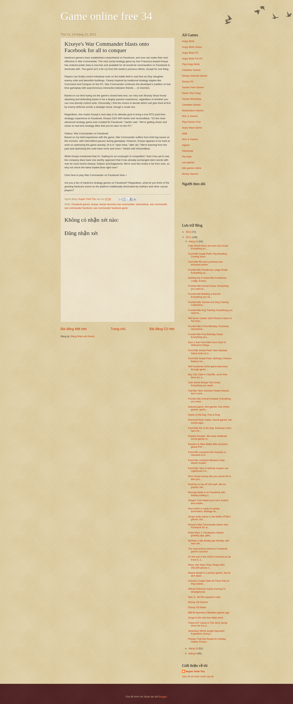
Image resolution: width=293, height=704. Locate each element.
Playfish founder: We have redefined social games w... (207, 437)
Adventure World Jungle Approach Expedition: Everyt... (206, 632)
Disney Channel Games (194, 75)
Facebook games (81, 204)
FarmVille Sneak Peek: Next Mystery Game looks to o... (207, 352)
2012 (189, 231)
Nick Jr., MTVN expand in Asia (204, 597)
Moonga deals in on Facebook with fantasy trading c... (206, 493)
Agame (186, 145)
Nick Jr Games (190, 116)
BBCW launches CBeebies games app (208, 612)
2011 (189, 237)
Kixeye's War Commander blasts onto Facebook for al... (208, 526)
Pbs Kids (187, 156)
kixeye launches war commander (117, 204)
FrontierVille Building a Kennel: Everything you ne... (204, 295)
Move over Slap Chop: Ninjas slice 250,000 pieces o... (206, 566)
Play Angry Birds (191, 64)
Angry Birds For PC (192, 58)
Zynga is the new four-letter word (205, 617)
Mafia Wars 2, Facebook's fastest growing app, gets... (205, 534)
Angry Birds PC (190, 52)
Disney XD (187, 81)
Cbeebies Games (191, 70)
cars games (188, 162)
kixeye (94, 204)
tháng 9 (193, 653)
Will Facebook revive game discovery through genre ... (208, 368)
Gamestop (187, 150)
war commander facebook (78, 208)
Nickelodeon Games (193, 110)
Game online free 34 (106, 16)
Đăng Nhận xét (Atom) (83, 336)
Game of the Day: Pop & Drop (204, 414)
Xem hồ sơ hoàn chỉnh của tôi (198, 676)
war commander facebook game (110, 208)
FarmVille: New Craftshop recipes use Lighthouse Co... (208, 469)
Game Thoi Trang (191, 93)
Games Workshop (191, 99)
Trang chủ (118, 329)
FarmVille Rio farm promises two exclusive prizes (205, 263)
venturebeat (142, 204)
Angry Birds (188, 41)
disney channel (190, 173)
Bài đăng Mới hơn (74, 329)
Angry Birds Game (192, 47)
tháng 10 (194, 648)
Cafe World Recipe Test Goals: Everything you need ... (204, 384)
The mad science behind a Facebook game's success (207, 550)
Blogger (163, 696)
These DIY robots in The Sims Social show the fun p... (207, 624)
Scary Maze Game (192, 127)
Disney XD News (197, 607)
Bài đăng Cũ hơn (162, 329)
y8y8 (184, 133)
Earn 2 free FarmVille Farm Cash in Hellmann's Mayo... (207, 343)
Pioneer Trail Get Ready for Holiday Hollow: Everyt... (207, 640)
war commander (158, 204)
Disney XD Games (198, 602)
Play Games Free (191, 121)
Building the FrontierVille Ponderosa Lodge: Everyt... (207, 279)
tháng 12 (194, 241)
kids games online (191, 168)
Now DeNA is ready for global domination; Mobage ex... (203, 510)
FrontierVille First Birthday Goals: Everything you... (205, 335)
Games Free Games (193, 87)
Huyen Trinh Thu (195, 671)
